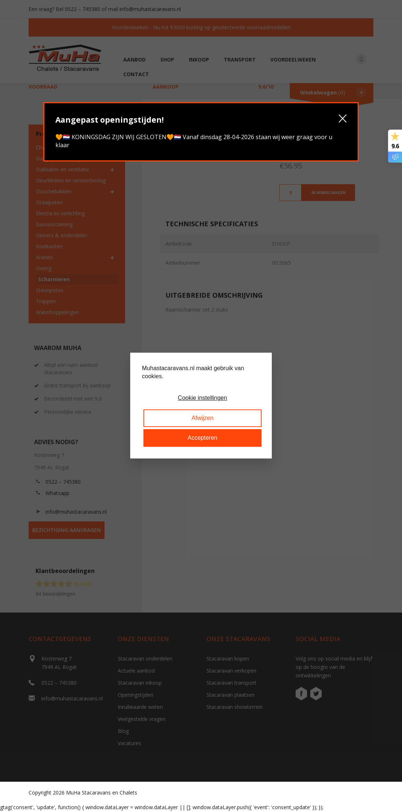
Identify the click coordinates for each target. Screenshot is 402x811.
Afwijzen (202, 418)
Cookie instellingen (202, 398)
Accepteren (203, 438)
